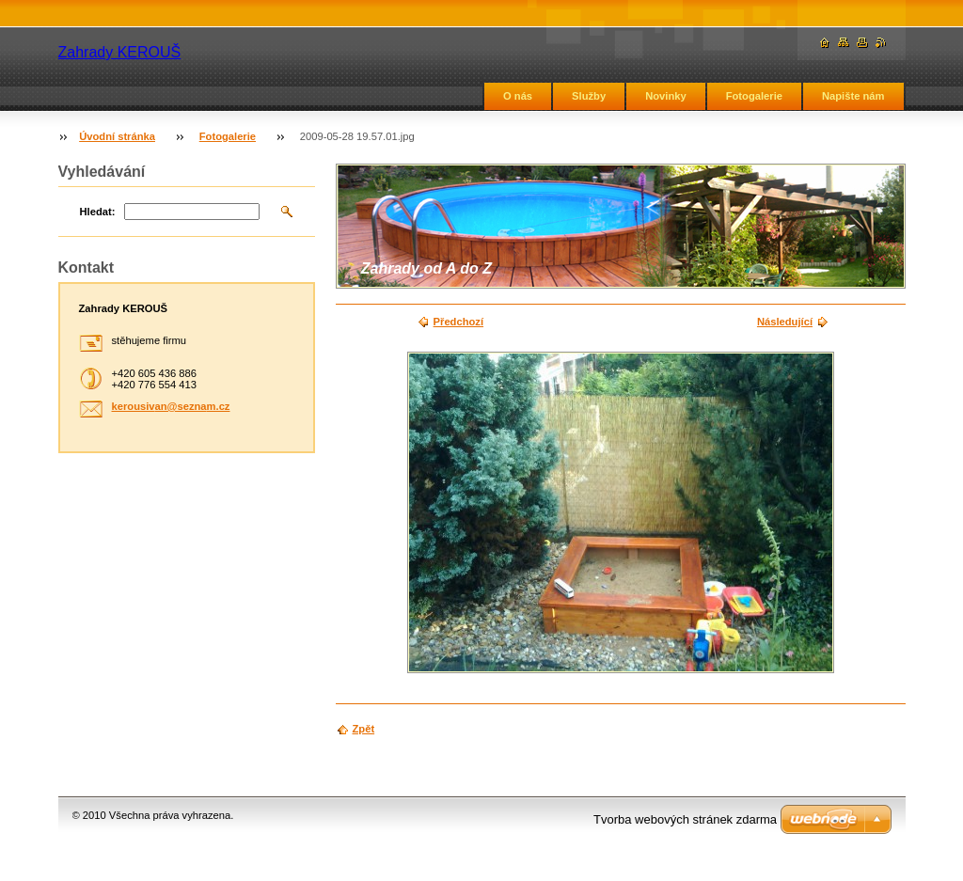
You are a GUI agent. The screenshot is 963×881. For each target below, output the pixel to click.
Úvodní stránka (117, 136)
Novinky (666, 96)
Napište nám (853, 96)
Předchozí (458, 321)
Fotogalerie (754, 96)
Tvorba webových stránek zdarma (685, 819)
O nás (517, 96)
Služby (589, 96)
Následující (785, 321)
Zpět (364, 728)
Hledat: (98, 211)
